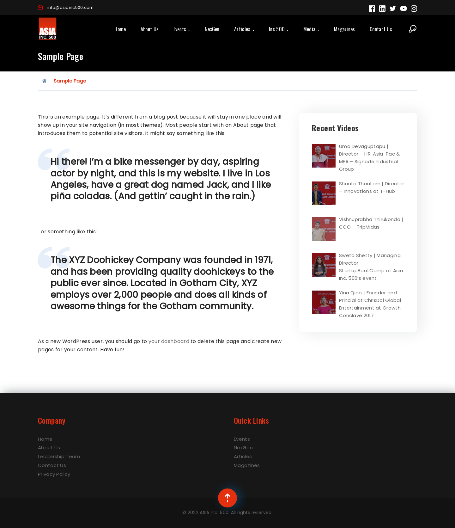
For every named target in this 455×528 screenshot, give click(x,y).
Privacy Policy (54, 474)
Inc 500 (278, 29)
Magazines (344, 29)
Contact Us (381, 29)
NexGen (212, 29)
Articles (244, 29)
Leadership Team (59, 456)
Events (181, 29)
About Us (150, 29)
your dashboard (169, 341)
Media (311, 29)
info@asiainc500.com (70, 7)
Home (120, 29)
